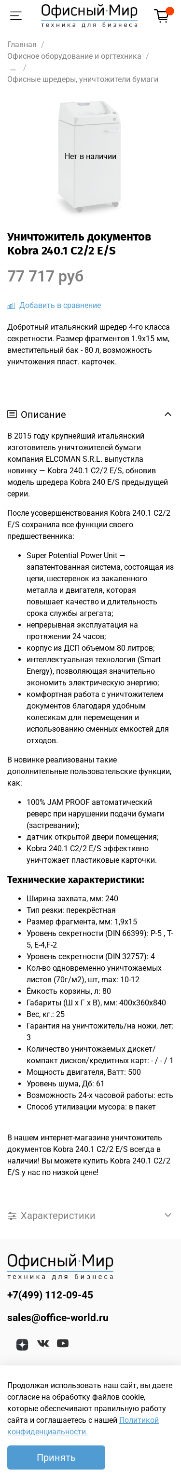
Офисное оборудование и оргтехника (74, 56)
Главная (22, 44)
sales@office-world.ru (58, 1318)
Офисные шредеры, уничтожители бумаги (82, 79)
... (13, 68)
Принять (56, 1457)
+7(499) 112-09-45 (50, 1295)
